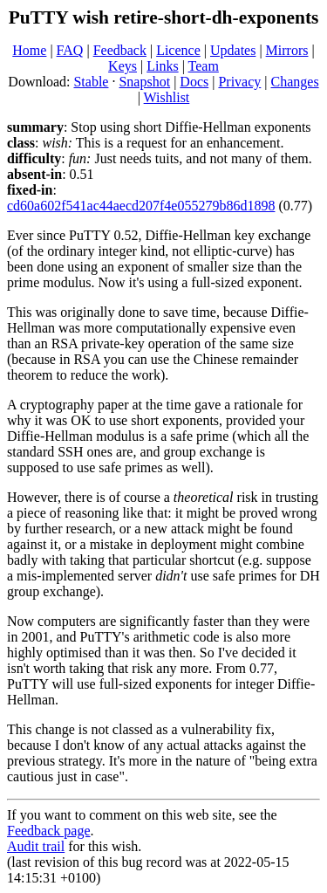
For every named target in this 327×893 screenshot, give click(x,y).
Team (203, 65)
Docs (194, 81)
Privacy (239, 81)
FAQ (70, 50)
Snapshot (144, 81)
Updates (232, 50)
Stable (90, 81)
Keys (122, 65)
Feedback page (49, 830)
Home (29, 50)
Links (162, 65)
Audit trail (36, 846)
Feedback (119, 50)
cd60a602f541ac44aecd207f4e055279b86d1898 (141, 205)
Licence (178, 50)
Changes (295, 81)
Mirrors (287, 50)
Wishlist (167, 97)
